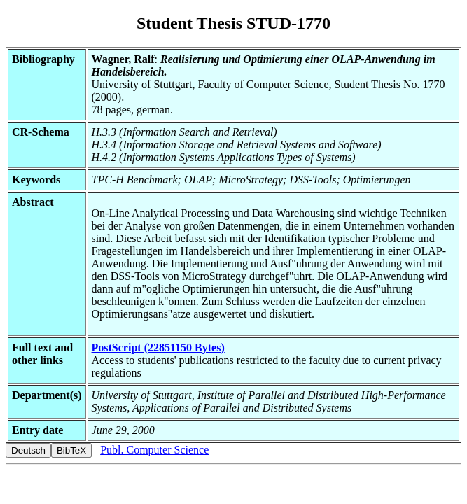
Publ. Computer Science (154, 450)
